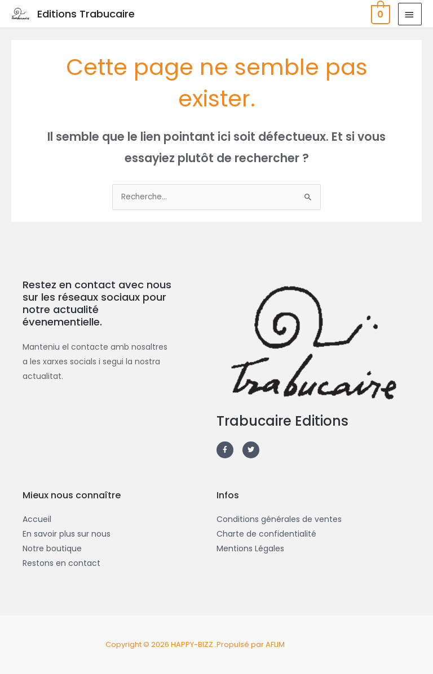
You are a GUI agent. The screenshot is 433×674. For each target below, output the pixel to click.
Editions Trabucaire (86, 14)
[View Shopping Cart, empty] (379, 13)
